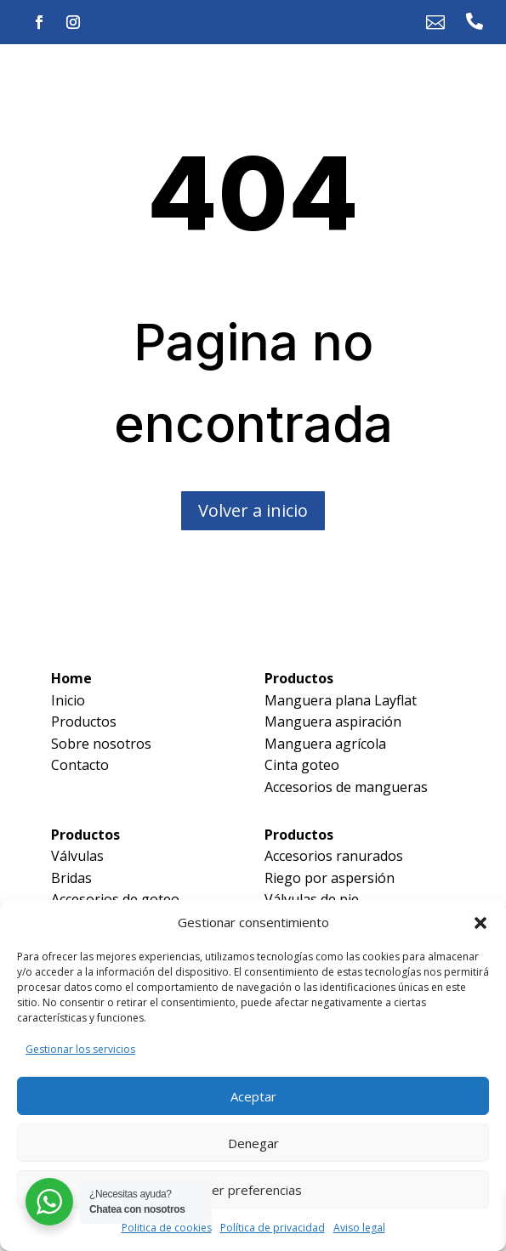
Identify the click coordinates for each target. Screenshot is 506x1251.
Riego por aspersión (329, 878)
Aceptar (253, 1096)
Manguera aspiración (332, 721)
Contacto (80, 765)
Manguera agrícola (325, 743)
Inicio (68, 700)
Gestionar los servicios (80, 1049)
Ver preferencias (253, 1189)
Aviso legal (359, 1227)
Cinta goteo (301, 765)
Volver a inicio (253, 510)
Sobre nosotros (101, 743)
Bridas (71, 878)
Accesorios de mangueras (346, 787)
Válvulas (77, 855)
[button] (480, 922)
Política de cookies (167, 1227)
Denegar (253, 1143)
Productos (84, 721)
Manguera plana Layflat (340, 700)
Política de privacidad (272, 1227)
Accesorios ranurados (333, 855)
